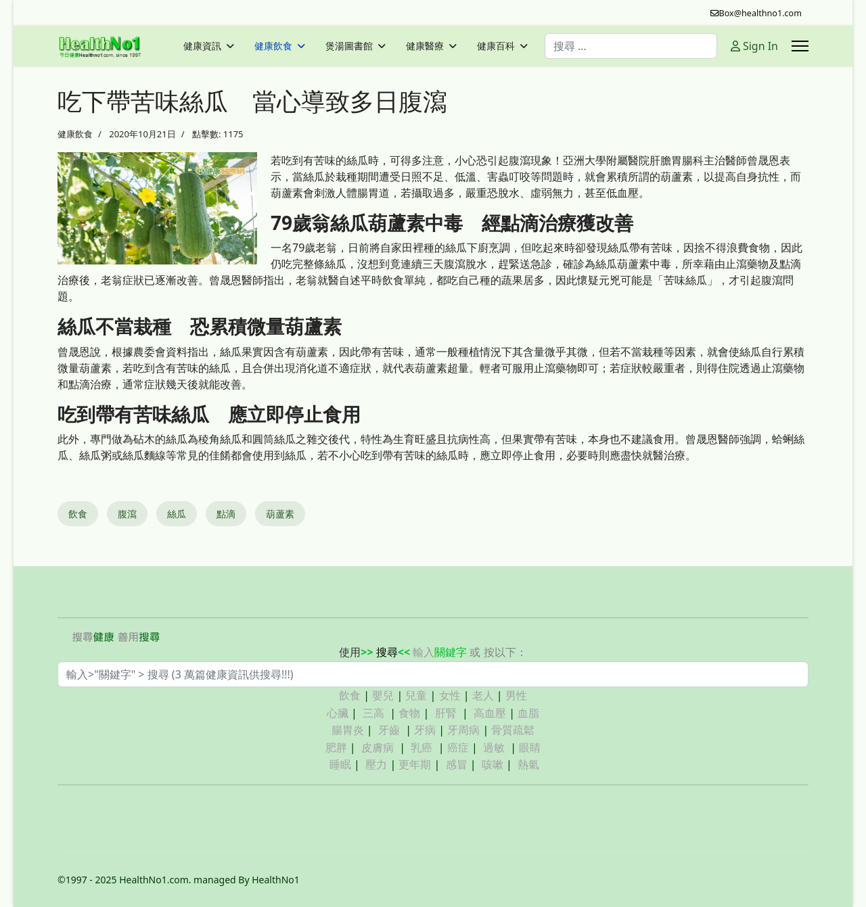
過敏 (494, 747)
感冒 (457, 764)
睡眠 (340, 764)
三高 (373, 712)
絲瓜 (176, 513)
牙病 (425, 729)
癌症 (458, 747)
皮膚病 (378, 747)
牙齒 (389, 729)
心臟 (337, 712)
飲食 (77, 513)
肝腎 (446, 712)
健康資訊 (202, 46)
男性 (516, 695)
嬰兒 (383, 695)
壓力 (376, 764)
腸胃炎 (348, 729)
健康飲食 (273, 46)
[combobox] (631, 46)
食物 (409, 712)
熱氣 (528, 764)
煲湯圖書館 (349, 46)
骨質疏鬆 (512, 729)
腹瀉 (127, 513)
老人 (483, 695)
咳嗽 (492, 764)
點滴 (225, 513)
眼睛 (530, 747)
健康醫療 (425, 46)
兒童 (416, 695)
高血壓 (490, 712)
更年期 (414, 764)
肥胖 (336, 747)
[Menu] (800, 46)
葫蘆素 (280, 513)
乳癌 (421, 747)
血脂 (528, 712)
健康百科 (496, 46)
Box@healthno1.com (760, 13)
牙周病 (463, 729)
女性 (450, 695)
